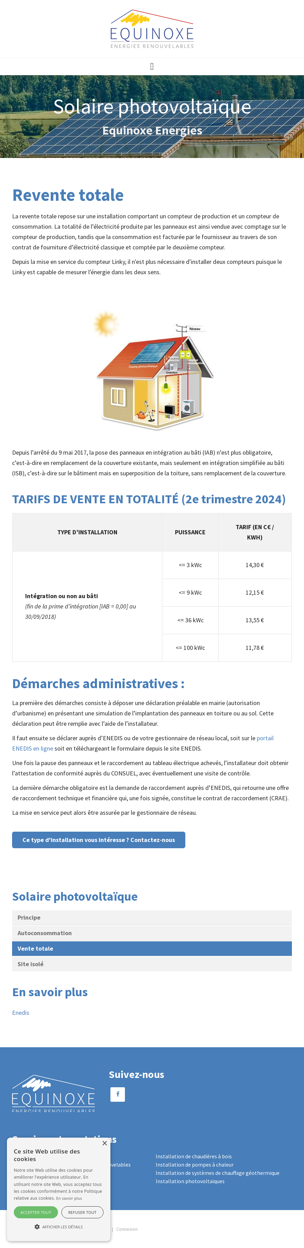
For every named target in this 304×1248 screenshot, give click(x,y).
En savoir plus (69, 1198)
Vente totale (35, 948)
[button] (152, 66)
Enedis (20, 1013)
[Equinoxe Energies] (152, 28)
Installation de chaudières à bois (194, 1156)
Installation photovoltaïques (190, 1181)
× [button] (104, 1143)
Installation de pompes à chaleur (195, 1164)
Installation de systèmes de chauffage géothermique (218, 1172)
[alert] (58, 1189)
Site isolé (30, 964)
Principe (29, 917)
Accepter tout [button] (35, 1212)
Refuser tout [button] (82, 1212)
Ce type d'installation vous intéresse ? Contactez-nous (98, 840)
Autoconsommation (45, 933)
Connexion (127, 1229)
